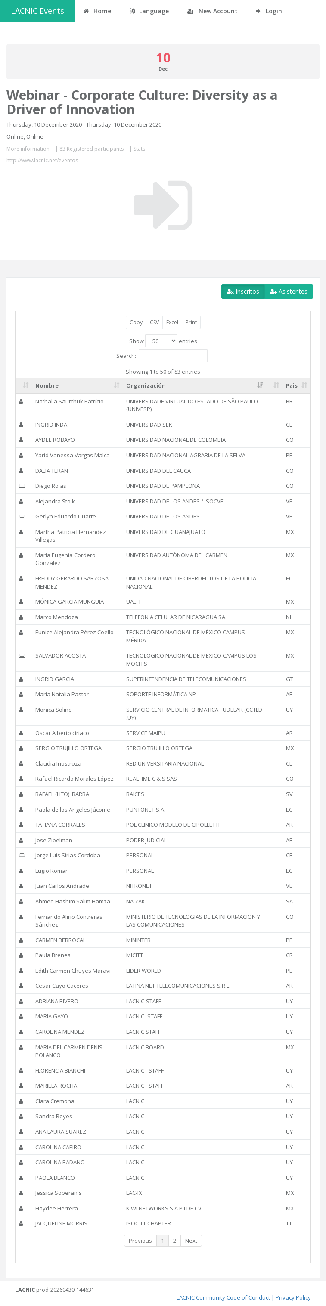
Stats (139, 148)
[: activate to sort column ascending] (24, 386)
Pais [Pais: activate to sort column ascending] (292, 385)
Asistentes (288, 291)
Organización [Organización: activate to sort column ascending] (146, 385)
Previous (140, 1240)
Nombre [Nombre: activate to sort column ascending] (47, 385)
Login (269, 11)
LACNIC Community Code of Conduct (223, 1297)
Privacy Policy (293, 1297)
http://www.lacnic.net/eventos (42, 160)
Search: (162, 355)
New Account (212, 11)
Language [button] (149, 11)
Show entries (163, 340)
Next (191, 1240)
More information (28, 148)
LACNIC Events (37, 11)
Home (97, 11)
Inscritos (243, 291)
